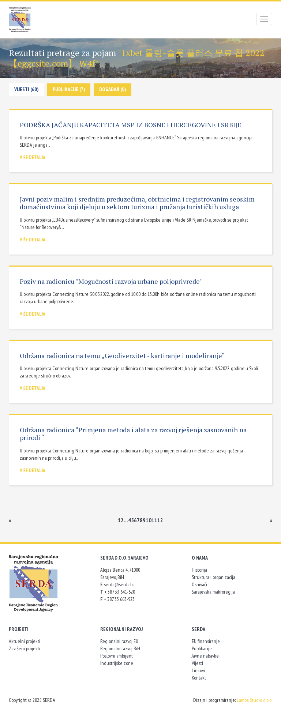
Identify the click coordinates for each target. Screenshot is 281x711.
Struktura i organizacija (213, 577)
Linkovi (198, 670)
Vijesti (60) (26, 89)
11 (154, 520)
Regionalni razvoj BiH (120, 648)
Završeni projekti (24, 648)
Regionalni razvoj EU (119, 641)
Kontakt (199, 677)
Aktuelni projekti (24, 641)
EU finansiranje (206, 641)
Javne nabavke (205, 655)
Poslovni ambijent (116, 655)
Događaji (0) (112, 89)
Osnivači (199, 584)
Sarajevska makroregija (213, 591)
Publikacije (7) (69, 89)
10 (148, 520)
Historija (199, 570)
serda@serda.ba (119, 584)
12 (160, 520)
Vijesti (197, 663)
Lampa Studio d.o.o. (254, 700)
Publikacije (202, 648)
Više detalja (32, 157)
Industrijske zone (116, 663)
